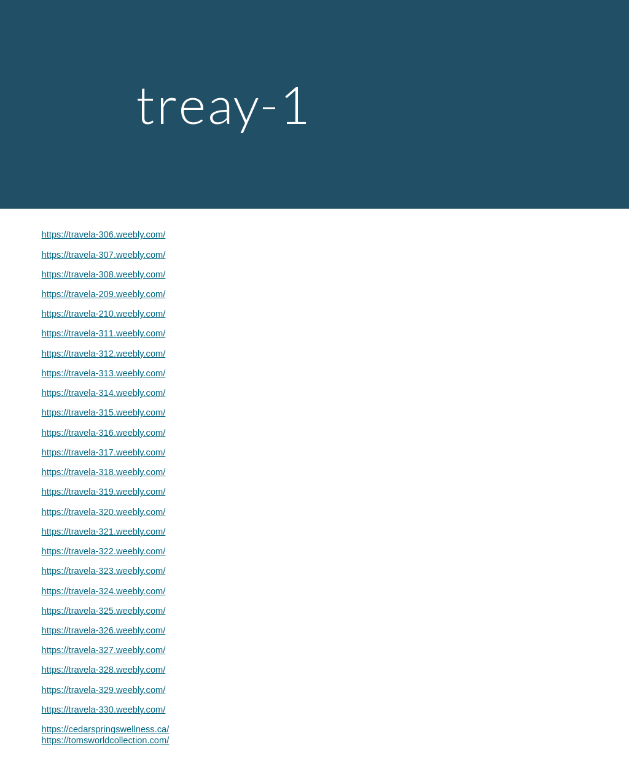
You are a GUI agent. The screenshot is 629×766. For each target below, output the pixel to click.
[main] (314, 104)
